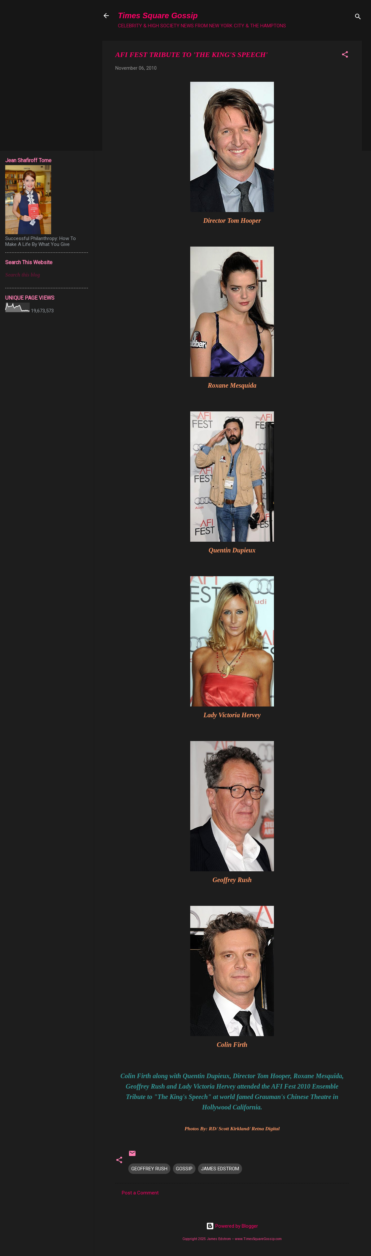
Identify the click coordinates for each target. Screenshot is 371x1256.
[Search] (358, 18)
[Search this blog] (46, 275)
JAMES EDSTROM (220, 1169)
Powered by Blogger (232, 1226)
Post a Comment (140, 1193)
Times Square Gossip (158, 15)
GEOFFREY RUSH (149, 1169)
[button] (345, 55)
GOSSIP (184, 1169)
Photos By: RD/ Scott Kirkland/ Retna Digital (232, 1128)
